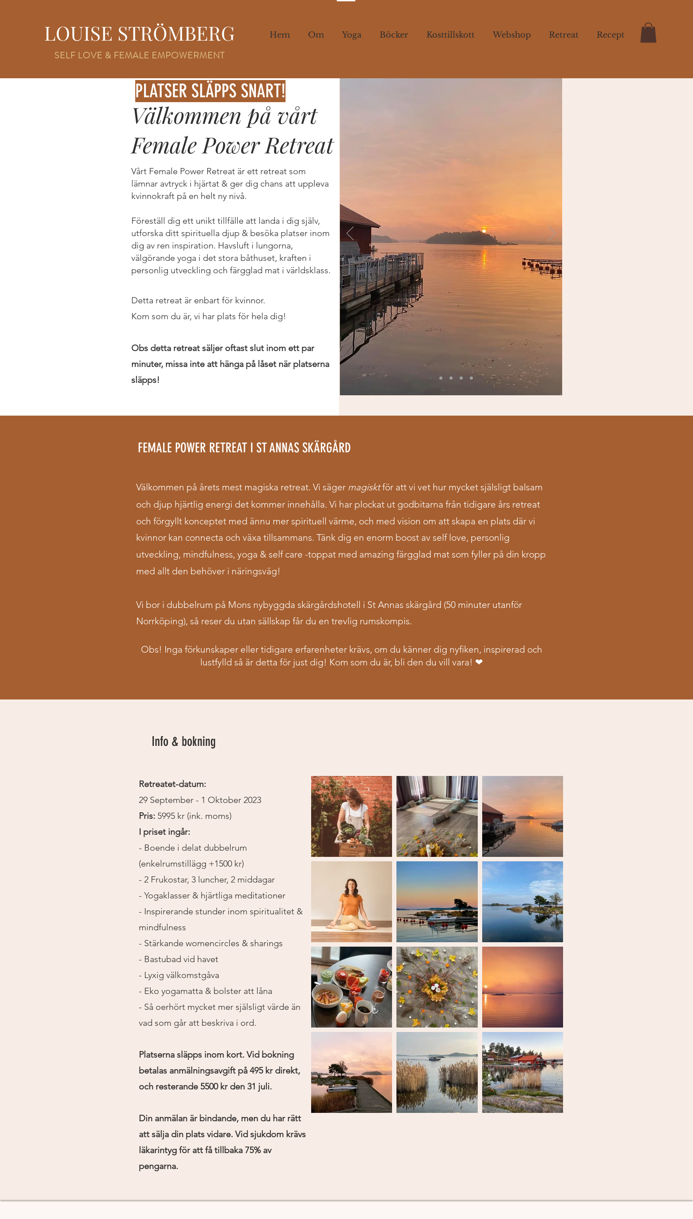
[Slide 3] (451, 378)
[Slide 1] (430, 378)
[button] (610, 35)
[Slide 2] (440, 378)
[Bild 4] (461, 378)
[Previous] (350, 233)
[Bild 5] (471, 378)
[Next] (552, 233)
